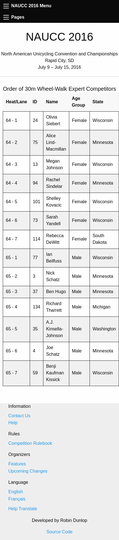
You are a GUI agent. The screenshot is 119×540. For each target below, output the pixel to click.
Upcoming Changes (28, 471)
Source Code (59, 531)
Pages (13, 17)
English (15, 491)
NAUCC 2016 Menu (27, 5)
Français (16, 499)
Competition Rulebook (30, 443)
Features (17, 464)
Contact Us (19, 415)
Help (13, 422)
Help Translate (22, 508)
